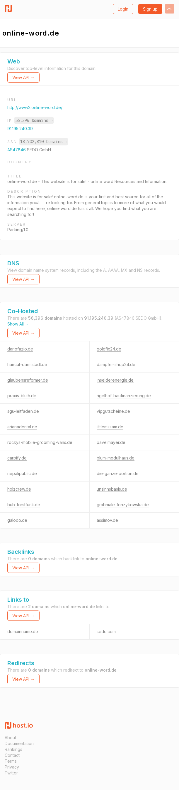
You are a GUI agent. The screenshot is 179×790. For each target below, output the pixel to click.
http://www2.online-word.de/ (34, 107)
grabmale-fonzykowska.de (123, 504)
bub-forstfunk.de (23, 504)
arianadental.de (22, 426)
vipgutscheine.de (113, 411)
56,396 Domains (34, 120)
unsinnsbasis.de (112, 489)
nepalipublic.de (22, 473)
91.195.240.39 (20, 128)
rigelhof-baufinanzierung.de (124, 395)
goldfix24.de (109, 348)
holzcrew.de (19, 489)
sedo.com (106, 631)
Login (123, 8)
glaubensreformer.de (27, 380)
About (10, 737)
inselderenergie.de (115, 380)
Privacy (12, 766)
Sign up (150, 8)
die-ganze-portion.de (118, 473)
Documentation (19, 743)
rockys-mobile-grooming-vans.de (39, 442)
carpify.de (17, 457)
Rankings (13, 749)
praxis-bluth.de (21, 395)
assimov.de (107, 520)
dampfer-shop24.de (116, 364)
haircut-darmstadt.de (27, 364)
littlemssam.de (110, 426)
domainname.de (22, 631)
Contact (12, 755)
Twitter (11, 772)
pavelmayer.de (111, 442)
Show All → (18, 323)
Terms (11, 761)
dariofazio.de (20, 348)
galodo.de (17, 520)
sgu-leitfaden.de (23, 411)
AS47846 (17, 149)
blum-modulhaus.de (115, 457)
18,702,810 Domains (43, 141)
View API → (23, 77)
